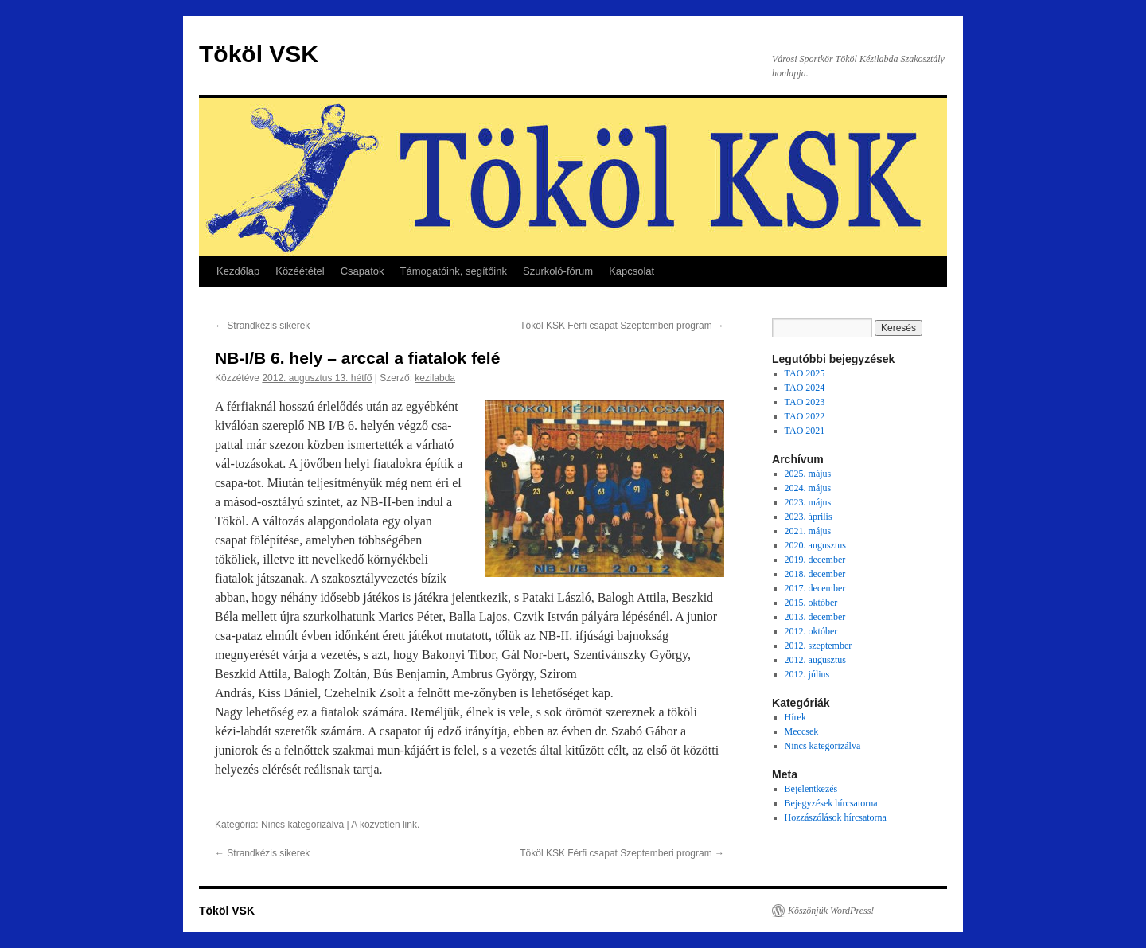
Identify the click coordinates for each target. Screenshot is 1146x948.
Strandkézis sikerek (262, 325)
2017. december (815, 588)
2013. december (815, 616)
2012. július (807, 674)
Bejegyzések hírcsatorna (831, 803)
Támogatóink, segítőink (453, 271)
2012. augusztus (815, 659)
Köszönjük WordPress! (831, 910)
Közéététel (299, 271)
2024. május (808, 488)
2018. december (815, 573)
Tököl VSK (258, 54)
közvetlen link (388, 824)
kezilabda (435, 378)
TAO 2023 (805, 402)
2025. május (808, 473)
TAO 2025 (805, 373)
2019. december (815, 559)
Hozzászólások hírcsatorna (836, 817)
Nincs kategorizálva (302, 824)
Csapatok (362, 271)
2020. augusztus (815, 545)
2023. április (808, 516)
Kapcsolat (631, 271)
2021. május (808, 530)
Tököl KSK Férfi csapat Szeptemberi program (622, 325)
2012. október (811, 631)
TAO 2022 (805, 416)
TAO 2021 (805, 430)
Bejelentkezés (811, 788)
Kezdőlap (237, 271)
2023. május (808, 502)
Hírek (795, 717)
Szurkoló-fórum (558, 271)
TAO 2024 (805, 387)
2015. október (811, 602)
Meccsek (802, 731)
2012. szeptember (818, 645)
